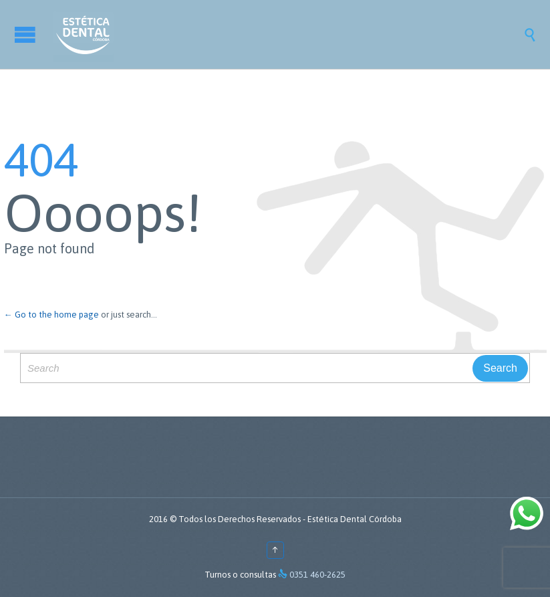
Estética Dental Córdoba (354, 519)
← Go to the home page (51, 315)
